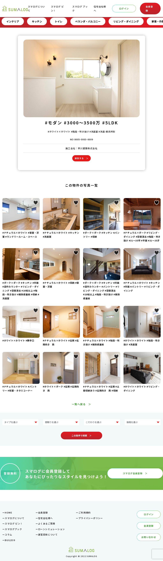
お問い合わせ (148, 537)
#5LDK (110, 122)
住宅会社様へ (45, 518)
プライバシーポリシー (90, 518)
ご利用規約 (84, 512)
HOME (8, 512)
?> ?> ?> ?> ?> (61, 422)
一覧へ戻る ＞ (81, 404)
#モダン (53, 122)
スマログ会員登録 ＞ (135, 473)
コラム (8, 534)
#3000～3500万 (82, 122)
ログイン (124, 8)
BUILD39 (10, 540)
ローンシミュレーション (51, 529)
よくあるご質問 (46, 523)
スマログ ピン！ (14, 523)
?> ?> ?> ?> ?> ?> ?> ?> (20, 422)
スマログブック (13, 529)
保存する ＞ (81, 158)
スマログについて (14, 518)
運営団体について (48, 534)
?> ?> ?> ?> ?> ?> (143, 422)
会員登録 (149, 8)
